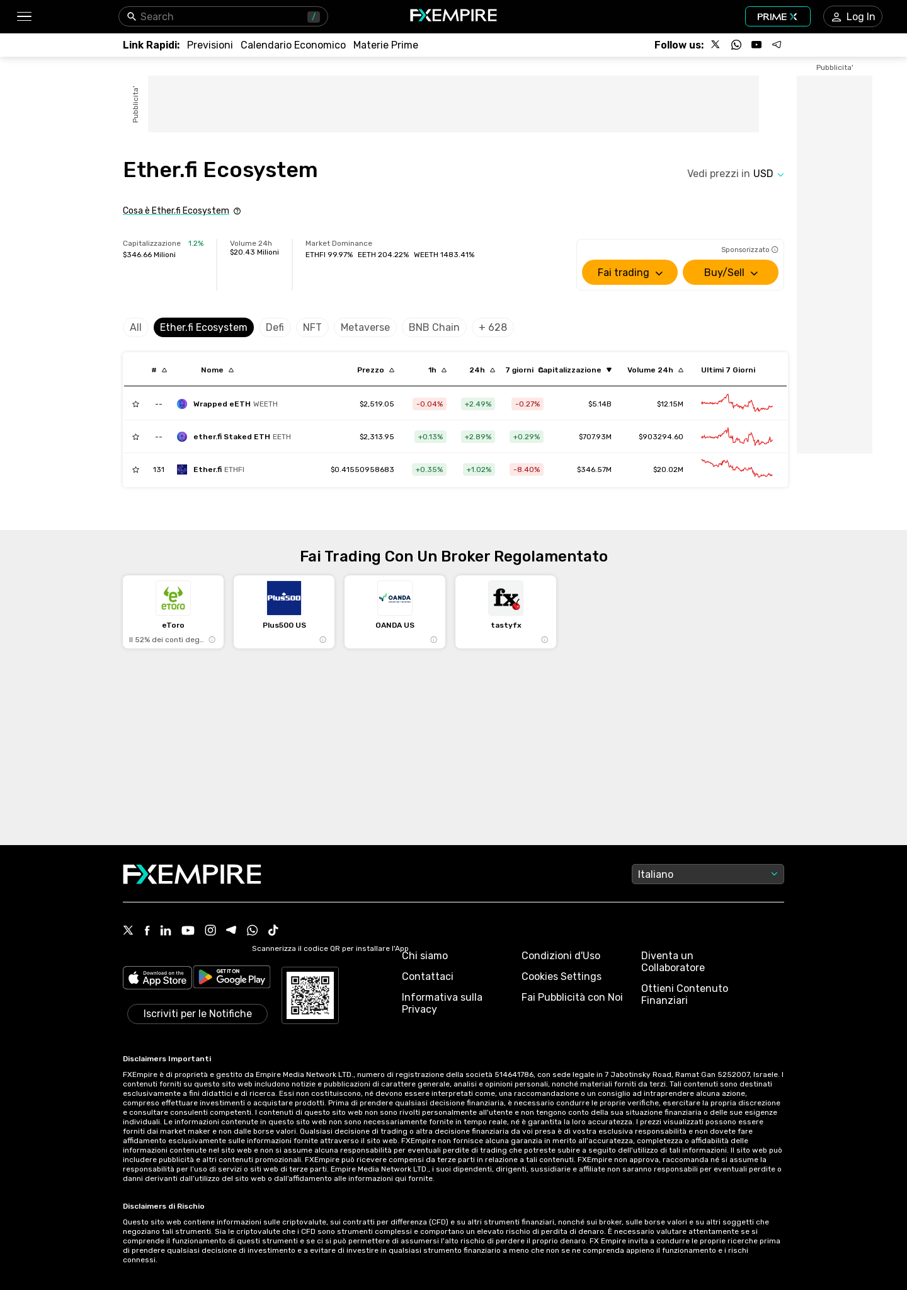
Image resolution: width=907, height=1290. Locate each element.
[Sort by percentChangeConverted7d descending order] (524, 370)
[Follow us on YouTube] (756, 44)
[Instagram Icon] (210, 931)
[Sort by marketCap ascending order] (575, 370)
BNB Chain (434, 327)
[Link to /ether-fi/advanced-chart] (737, 469)
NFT (312, 327)
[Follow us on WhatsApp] (736, 44)
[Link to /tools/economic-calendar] (293, 45)
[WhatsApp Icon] (252, 931)
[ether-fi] (214, 469)
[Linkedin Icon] (165, 931)
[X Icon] (128, 931)
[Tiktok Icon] (273, 931)
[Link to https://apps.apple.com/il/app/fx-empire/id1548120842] (157, 979)
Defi (275, 327)
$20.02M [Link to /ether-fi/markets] (668, 469)
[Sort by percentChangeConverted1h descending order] (437, 370)
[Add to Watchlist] (136, 404)
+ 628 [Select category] (493, 327)
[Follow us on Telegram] (776, 44)
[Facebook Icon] (147, 931)
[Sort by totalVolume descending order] (655, 370)
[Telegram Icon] (231, 931)
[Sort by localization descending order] (217, 370)
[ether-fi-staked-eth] (237, 437)
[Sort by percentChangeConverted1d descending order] (482, 370)
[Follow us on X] (716, 44)
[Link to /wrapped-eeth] (377, 404)
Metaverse (365, 327)
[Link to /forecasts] (210, 45)
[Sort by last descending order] (375, 370)
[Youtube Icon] (188, 932)
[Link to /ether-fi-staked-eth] (377, 436)
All (136, 327)
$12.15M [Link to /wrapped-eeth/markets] (670, 404)
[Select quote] (768, 174)
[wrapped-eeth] (230, 404)
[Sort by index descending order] (159, 370)
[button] (23, 16)
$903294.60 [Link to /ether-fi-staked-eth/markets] (661, 436)
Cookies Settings (562, 976)
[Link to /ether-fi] (362, 469)
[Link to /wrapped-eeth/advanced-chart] (737, 404)
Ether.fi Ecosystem (204, 327)
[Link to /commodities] (385, 45)
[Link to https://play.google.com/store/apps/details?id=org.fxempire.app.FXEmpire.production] (231, 979)
